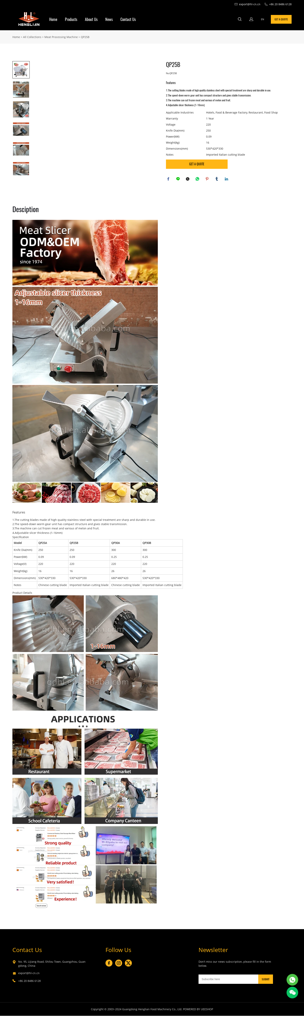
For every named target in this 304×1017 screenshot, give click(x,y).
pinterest (208, 179)
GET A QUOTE (281, 19)
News (109, 19)
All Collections (32, 37)
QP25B (85, 37)
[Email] (228, 980)
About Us (91, 19)
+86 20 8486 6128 (29, 982)
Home (53, 19)
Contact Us (128, 19)
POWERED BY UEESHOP (198, 1010)
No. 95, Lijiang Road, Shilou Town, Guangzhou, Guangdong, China (52, 965)
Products (71, 19)
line (178, 179)
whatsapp (198, 179)
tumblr (217, 179)
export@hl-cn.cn (29, 974)
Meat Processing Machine (61, 37)
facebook (169, 179)
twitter (188, 179)
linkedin (227, 179)
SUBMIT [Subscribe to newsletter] (265, 980)
